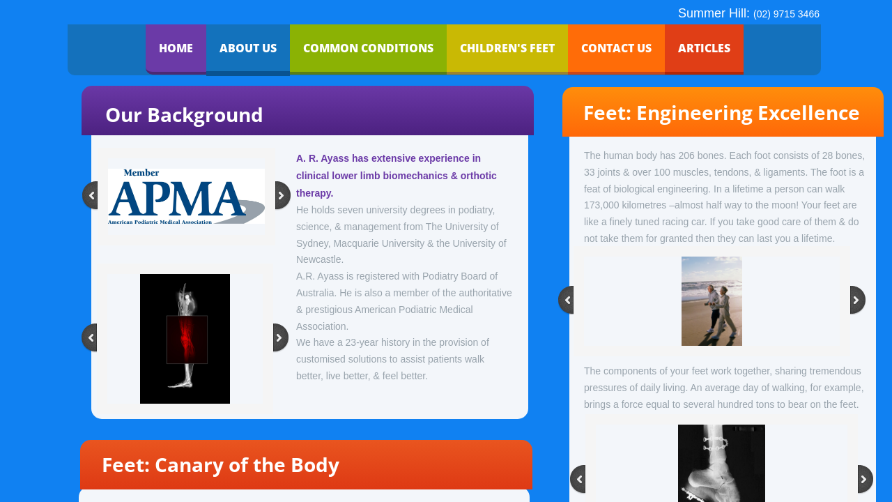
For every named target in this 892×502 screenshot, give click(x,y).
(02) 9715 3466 (786, 14)
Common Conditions (368, 48)
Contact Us (616, 48)
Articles (704, 48)
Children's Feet (507, 48)
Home (176, 48)
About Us (248, 48)
